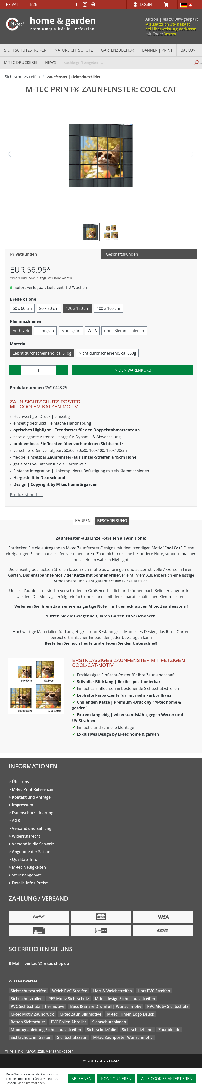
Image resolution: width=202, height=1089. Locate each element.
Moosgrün (70, 330)
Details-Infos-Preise (30, 882)
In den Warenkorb (132, 370)
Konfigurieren (116, 1078)
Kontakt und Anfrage (31, 797)
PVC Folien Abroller (68, 1022)
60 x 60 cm (22, 308)
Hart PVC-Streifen (154, 990)
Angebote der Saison (31, 851)
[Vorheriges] (9, 155)
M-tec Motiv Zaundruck (32, 1014)
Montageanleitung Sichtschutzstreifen (46, 1029)
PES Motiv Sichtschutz (68, 998)
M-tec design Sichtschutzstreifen (125, 998)
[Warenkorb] (167, 4)
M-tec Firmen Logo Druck (130, 1014)
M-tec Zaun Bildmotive (80, 1014)
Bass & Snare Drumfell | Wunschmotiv (105, 1006)
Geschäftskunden (122, 254)
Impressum (22, 805)
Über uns (20, 781)
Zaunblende (169, 1029)
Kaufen (83, 520)
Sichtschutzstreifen (28, 990)
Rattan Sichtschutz (28, 1022)
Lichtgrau (45, 330)
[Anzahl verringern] (15, 370)
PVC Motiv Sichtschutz (167, 1006)
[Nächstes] (192, 155)
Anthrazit (21, 330)
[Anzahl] (38, 370)
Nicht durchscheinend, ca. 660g (107, 353)
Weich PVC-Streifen (69, 990)
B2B (33, 4)
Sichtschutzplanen (109, 1022)
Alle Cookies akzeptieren (166, 1078)
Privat (12, 4)
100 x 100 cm (108, 308)
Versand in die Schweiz (33, 844)
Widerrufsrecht (26, 836)
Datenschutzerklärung (32, 812)
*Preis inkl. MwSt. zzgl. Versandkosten (41, 278)
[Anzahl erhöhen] (62, 370)
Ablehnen (82, 1078)
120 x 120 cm (77, 308)
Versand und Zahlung (31, 828)
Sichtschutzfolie (101, 1029)
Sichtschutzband (137, 1029)
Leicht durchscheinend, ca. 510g (42, 353)
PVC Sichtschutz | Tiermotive (37, 1006)
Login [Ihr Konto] (146, 4)
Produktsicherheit (26, 494)
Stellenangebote (27, 875)
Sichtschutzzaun (72, 1037)
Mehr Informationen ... (32, 1083)
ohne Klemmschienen (124, 330)
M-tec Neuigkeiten (29, 867)
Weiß (92, 330)
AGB (16, 820)
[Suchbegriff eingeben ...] (125, 62)
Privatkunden (23, 254)
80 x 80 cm (48, 308)
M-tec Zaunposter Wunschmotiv (123, 1037)
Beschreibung (112, 520)
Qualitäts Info (24, 859)
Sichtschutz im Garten (31, 1037)
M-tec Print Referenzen (33, 789)
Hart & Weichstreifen (112, 990)
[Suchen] (196, 62)
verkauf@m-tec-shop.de (47, 963)
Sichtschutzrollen (27, 998)
